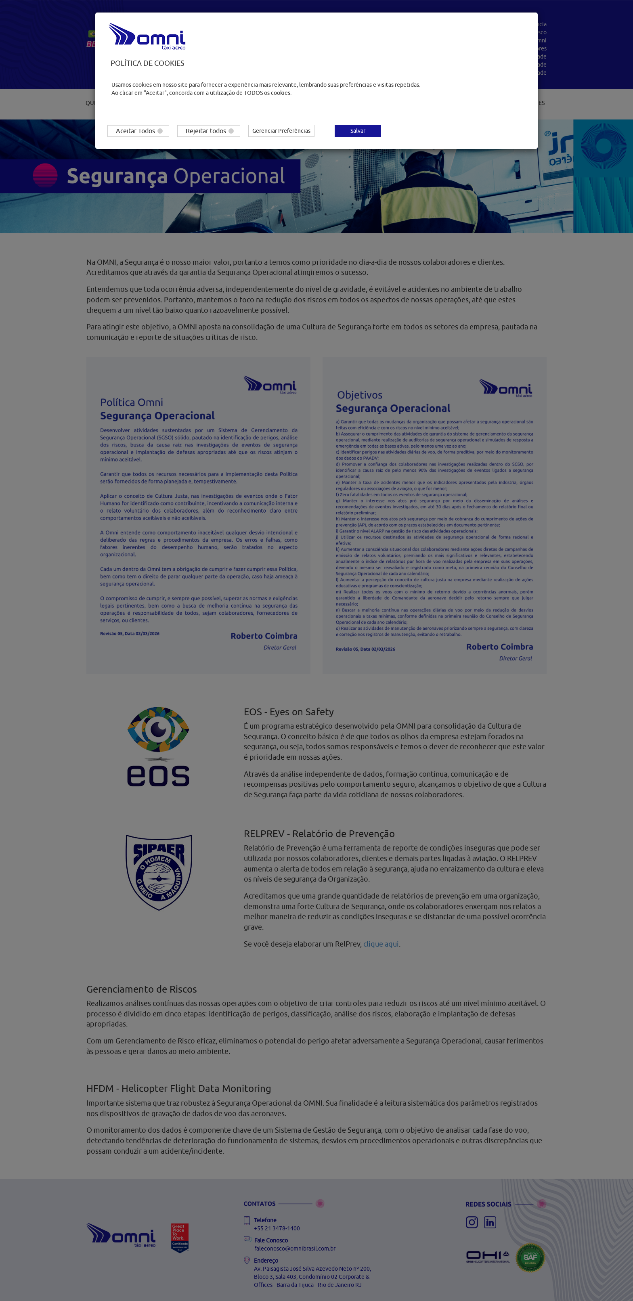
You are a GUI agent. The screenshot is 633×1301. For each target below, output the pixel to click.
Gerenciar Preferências (281, 131)
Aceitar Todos (139, 130)
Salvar (357, 131)
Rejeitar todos (210, 130)
